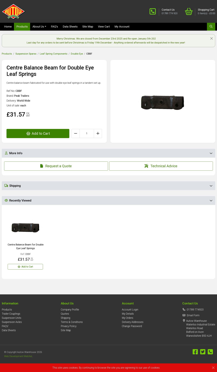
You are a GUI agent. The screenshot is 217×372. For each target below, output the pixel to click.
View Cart (104, 26)
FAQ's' (5, 326)
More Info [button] (108, 153)
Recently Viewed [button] (108, 200)
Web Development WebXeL (18, 356)
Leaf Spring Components (53, 53)
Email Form (193, 315)
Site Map (87, 26)
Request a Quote (56, 166)
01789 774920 (195, 309)
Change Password (132, 326)
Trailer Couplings (11, 313)
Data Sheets (70, 26)
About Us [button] (38, 26)
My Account (121, 26)
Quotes (65, 313)
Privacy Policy (68, 326)
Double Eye (77, 53)
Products (22, 26)
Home (9, 26)
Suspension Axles (12, 322)
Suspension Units (11, 317)
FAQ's (54, 26)
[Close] (211, 38)
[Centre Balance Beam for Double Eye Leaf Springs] (25, 267)
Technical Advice (161, 166)
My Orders (127, 317)
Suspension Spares (25, 53)
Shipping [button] (108, 185)
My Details (128, 313)
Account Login (130, 309)
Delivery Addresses (132, 322)
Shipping (65, 317)
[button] (12, 303)
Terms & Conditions (72, 322)
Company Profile (70, 309)
